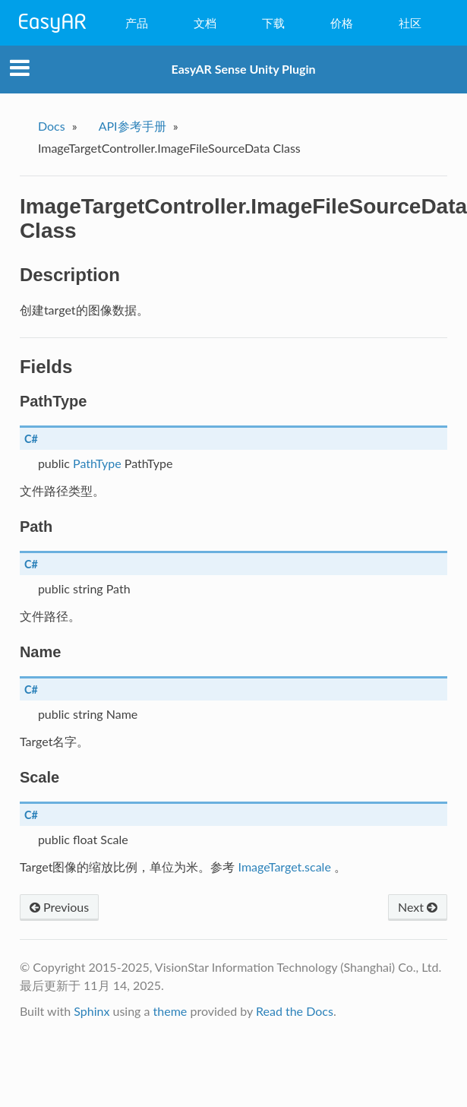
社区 (410, 23)
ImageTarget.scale (284, 866)
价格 (341, 23)
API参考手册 (132, 126)
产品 (136, 23)
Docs (51, 126)
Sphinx (91, 1011)
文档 (205, 23)
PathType (97, 463)
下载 (273, 23)
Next (417, 907)
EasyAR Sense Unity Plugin (244, 69)
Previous (59, 907)
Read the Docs (294, 1011)
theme (170, 1011)
